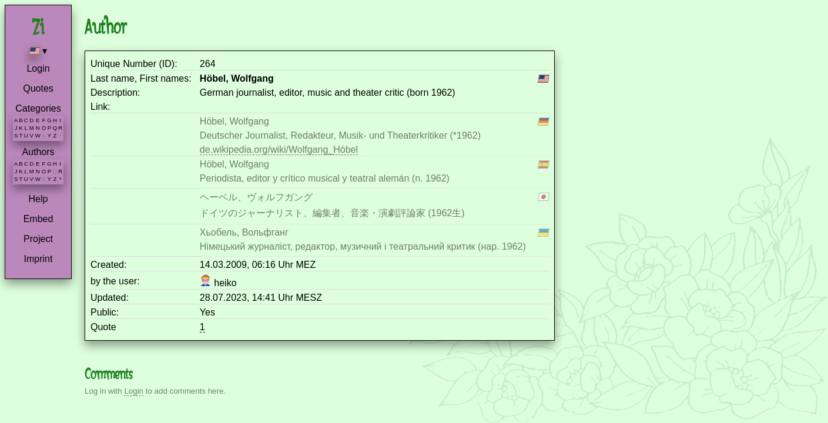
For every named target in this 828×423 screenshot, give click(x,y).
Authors (38, 152)
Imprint (38, 259)
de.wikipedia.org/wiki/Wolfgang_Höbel (279, 150)
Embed (38, 219)
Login (37, 68)
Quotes (38, 88)
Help (38, 199)
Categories (38, 108)
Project (38, 239)
